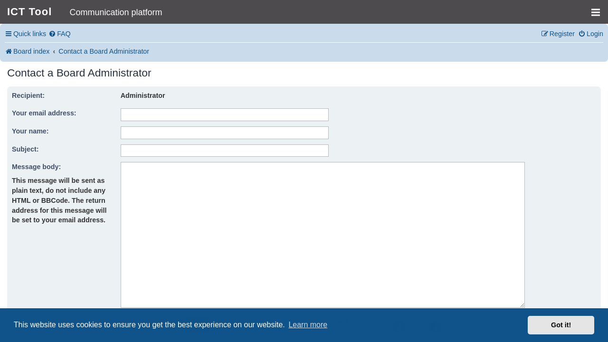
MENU (598, 8)
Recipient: (28, 95)
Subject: (25, 149)
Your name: (30, 131)
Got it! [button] (561, 325)
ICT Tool (29, 12)
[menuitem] (59, 34)
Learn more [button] (307, 325)
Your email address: (44, 113)
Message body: (36, 167)
